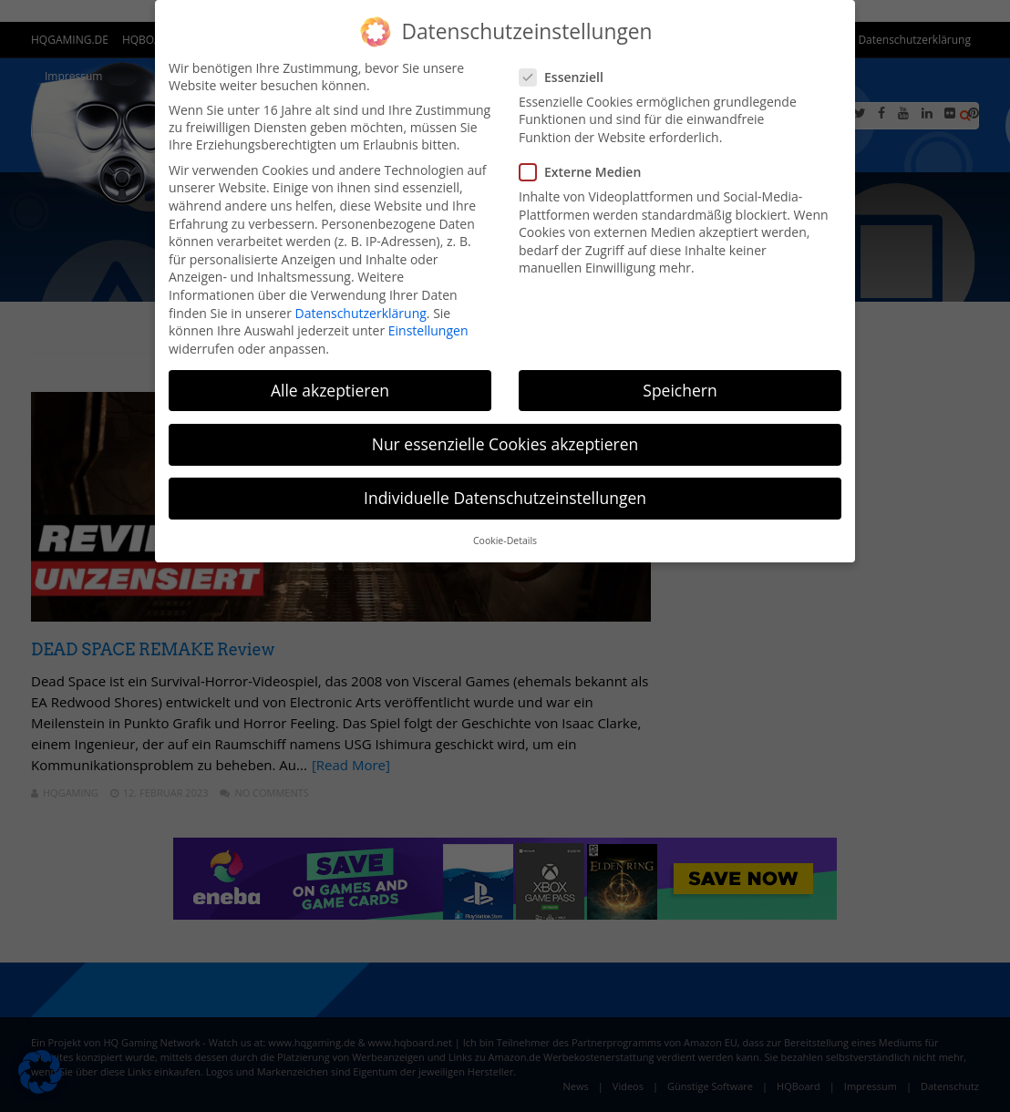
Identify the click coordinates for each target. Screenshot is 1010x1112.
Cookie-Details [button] (505, 540)
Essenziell (567, 77)
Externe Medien (586, 171)
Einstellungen (428, 330)
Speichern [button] (679, 390)
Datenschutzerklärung (361, 313)
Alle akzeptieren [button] (330, 390)
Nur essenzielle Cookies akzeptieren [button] (505, 444)
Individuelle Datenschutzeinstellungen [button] (505, 498)
